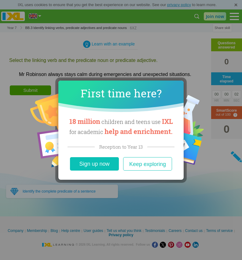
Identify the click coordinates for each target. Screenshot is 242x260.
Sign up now (94, 164)
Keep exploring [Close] (147, 164)
